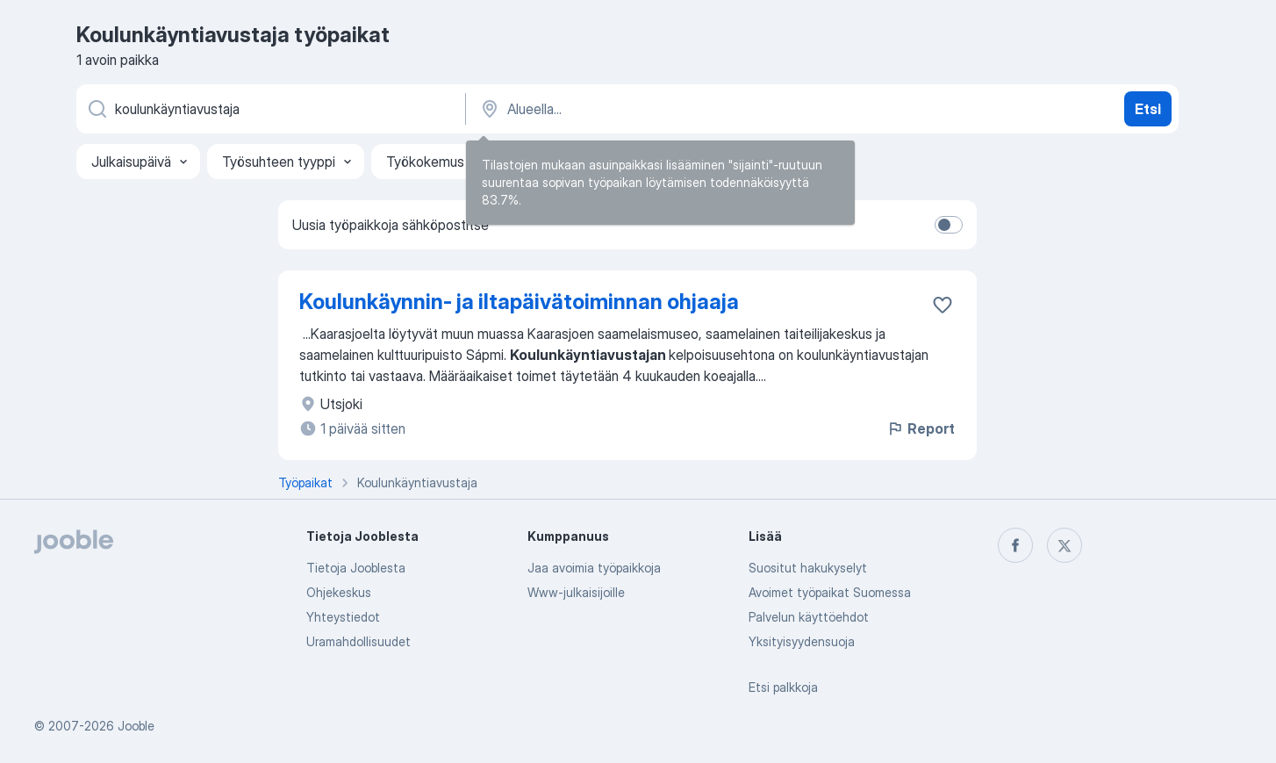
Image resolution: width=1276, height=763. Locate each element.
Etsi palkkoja (783, 687)
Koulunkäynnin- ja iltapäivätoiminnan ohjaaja (519, 301)
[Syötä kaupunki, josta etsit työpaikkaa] (662, 108)
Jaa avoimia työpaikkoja (594, 567)
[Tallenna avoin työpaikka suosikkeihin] (942, 304)
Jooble (136, 725)
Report (920, 428)
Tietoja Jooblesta (355, 567)
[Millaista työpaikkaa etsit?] (269, 108)
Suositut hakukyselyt (808, 567)
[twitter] (1064, 545)
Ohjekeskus (338, 592)
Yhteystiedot (343, 616)
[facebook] (1015, 545)
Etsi (1148, 109)
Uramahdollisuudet (358, 641)
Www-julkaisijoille (576, 592)
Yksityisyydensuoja (802, 641)
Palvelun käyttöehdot (809, 616)
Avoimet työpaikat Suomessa (830, 592)
